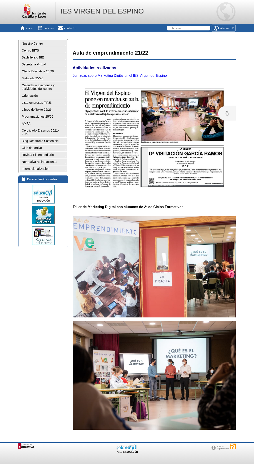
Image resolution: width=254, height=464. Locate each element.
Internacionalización (35, 168)
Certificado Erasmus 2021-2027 (40, 132)
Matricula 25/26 (32, 78)
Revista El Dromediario (38, 155)
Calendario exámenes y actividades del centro (38, 86)
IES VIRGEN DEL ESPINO (102, 11)
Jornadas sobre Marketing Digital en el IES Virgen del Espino (120, 75)
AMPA (26, 123)
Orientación (30, 95)
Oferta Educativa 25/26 (38, 71)
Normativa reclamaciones (39, 162)
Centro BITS (30, 50)
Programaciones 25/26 (37, 116)
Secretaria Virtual (34, 64)
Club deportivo (32, 148)
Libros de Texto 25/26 (37, 109)
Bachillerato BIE (33, 57)
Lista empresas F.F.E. (37, 102)
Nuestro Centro (32, 43)
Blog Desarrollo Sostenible (40, 141)
